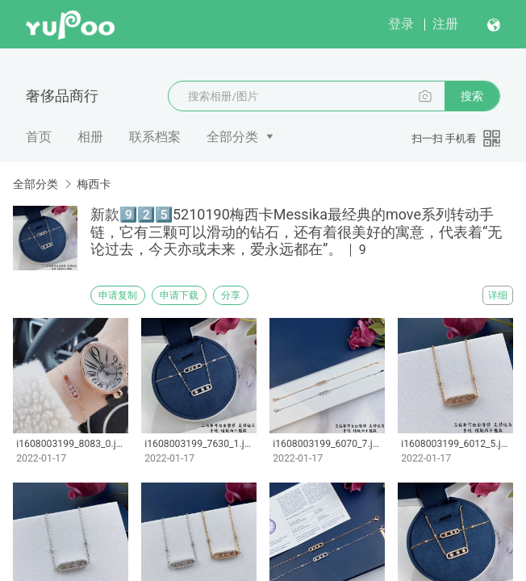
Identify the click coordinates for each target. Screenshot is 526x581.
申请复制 (117, 295)
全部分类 (232, 136)
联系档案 (155, 136)
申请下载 (179, 295)
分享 (230, 295)
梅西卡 (94, 184)
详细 (497, 295)
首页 (39, 136)
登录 (401, 23)
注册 (445, 23)
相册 (90, 136)
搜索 (472, 96)
